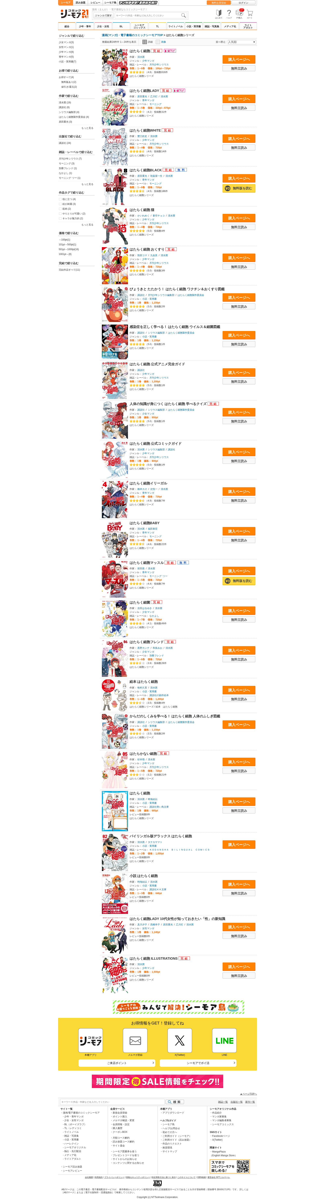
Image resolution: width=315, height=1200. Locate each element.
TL (157, 26)
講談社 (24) (65, 143)
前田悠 (141, 568)
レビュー (95, 2)
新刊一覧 (250, 1102)
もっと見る (87, 128)
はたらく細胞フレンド (147, 642)
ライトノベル (175, 26)
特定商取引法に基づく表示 (164, 1177)
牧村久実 (142, 687)
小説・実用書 (193, 26)
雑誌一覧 (223, 1102)
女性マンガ (148, 928)
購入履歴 (117, 1128)
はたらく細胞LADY (145, 91)
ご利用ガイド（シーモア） (177, 1136)
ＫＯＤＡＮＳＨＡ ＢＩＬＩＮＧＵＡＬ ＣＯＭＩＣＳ (179, 849)
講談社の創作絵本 (159, 695)
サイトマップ (170, 1151)
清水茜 (141, 57)
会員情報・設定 (121, 1124)
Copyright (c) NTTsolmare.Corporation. (157, 1197)
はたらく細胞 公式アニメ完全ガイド (157, 364)
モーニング (155, 104)
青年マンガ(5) (66, 56)
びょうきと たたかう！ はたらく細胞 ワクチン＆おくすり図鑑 (177, 289)
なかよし (154, 615)
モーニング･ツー (158, 576)
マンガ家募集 (219, 1116)
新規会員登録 (120, 1112)
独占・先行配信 (72, 1151)
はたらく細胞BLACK (146, 170)
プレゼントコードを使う (126, 1155)
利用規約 (99, 1177)
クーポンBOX (120, 1132)
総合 (66, 26)
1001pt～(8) (65, 254)
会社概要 (89, 1177)
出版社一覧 (237, 1102)
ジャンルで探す (103, 15)
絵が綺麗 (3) (69, 204)
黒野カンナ (143, 648)
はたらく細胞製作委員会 (191, 295)
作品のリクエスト (172, 1143)
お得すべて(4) (66, 77)
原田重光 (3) (65, 121)
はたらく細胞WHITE (146, 130)
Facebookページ (221, 1136)
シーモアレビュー (72, 1170)
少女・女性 (103, 26)
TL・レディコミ (73, 1128)
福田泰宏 (153, 528)
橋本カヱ (142, 489)
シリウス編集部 (156, 332)
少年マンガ (148, 60)
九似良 (154, 255)
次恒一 (154, 489)
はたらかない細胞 (144, 754)
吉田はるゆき (144, 608)
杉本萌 (141, 759)
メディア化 (230, 26)
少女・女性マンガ (74, 1120)
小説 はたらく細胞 (144, 876)
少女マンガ (148, 413)
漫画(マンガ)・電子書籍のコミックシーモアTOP (132, 35)
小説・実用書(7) (67, 61)
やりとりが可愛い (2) (73, 213)
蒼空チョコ (159, 215)
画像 (161, 42)
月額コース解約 (121, 1137)
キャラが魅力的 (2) (72, 218)
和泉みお (157, 648)
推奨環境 (167, 1147)
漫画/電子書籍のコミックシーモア (81, 1112)
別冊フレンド (156, 655)
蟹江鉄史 (142, 136)
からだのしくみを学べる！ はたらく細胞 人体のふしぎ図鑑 (175, 716)
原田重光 (142, 96)
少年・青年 (85, 26)
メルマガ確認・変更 (123, 1120)
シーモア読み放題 (72, 1166)
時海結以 (153, 799)
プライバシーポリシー (114, 1177)
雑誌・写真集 (212, 26)
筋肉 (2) (66, 208)
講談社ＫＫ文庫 (157, 889)
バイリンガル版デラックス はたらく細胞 (161, 836)
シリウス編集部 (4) (69, 112)
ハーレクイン (71, 1143)
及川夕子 (142, 924)
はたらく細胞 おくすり (148, 249)
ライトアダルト (248, 26)
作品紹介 (217, 1112)
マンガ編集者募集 (221, 1120)
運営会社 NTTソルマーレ (219, 1177)
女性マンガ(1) (66, 47)
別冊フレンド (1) (68, 168)
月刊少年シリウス (159, 64)
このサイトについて (186, 1177)
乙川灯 (154, 96)
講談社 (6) (64, 107)
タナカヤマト (155, 842)
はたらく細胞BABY (145, 523)
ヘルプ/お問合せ (171, 1128)
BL (121, 26)
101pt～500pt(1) (67, 244)
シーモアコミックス (139, 26)
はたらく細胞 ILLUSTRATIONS (154, 958)
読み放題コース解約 (123, 1141)
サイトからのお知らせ (125, 1159)
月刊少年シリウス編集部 (161, 295)
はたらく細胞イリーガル (148, 483)
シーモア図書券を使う (125, 1151)
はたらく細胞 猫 (142, 210)
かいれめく (143, 215)
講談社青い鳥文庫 (159, 806)
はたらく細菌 (140, 602)
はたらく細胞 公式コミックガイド (156, 444)
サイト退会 (119, 1145)
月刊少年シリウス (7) (70, 158)
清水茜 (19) (65, 102)
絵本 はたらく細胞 (144, 682)
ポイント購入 (120, 1116)
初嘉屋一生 (156, 176)
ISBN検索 (201, 1177)
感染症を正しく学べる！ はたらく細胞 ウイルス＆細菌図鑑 (175, 327)
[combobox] (151, 15)
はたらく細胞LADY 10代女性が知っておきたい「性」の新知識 (177, 919)
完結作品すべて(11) (69, 269)
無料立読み (239, 68)
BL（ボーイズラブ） (75, 1124)
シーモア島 (110, 2)
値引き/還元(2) (69, 86)
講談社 (141, 295)
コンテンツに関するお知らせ (128, 1162)
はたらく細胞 (140, 51)
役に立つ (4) (69, 199)
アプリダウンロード (173, 1112)
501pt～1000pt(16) (69, 249)
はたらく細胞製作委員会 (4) (74, 117)
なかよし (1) (65, 173)
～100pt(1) (64, 239)
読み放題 (80, 2)
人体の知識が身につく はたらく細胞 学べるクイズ (169, 404)
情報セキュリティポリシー (138, 1177)
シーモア (66, 2)
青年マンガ (148, 100)
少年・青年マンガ (74, 1116)
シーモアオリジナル (75, 1147)
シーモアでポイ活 (198, 1063)
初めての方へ (170, 1132)
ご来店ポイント (117, 1063)
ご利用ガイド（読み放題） (177, 1139)
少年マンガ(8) (66, 52)
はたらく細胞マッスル (147, 563)
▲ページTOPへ (248, 1093)
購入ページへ (239, 60)
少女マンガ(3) (66, 42)
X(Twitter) (217, 1139)
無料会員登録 (219, 2)
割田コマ (142, 255)
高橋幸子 (155, 924)
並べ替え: (221, 42)
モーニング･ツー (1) (70, 178)
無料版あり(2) (68, 82)
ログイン (243, 2)
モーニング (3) (67, 163)
